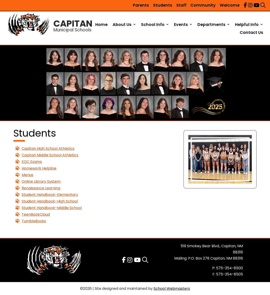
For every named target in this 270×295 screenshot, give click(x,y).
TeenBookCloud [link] (36, 214)
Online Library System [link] (41, 181)
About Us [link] (122, 24)
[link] (245, 5)
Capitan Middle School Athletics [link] (50, 155)
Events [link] (181, 24)
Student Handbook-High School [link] (50, 201)
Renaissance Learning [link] (41, 188)
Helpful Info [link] (247, 24)
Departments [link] (211, 24)
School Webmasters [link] (172, 288)
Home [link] (101, 24)
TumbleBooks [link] (34, 221)
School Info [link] (152, 24)
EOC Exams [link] (32, 161)
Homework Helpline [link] (39, 168)
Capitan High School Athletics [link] (48, 148)
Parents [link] (141, 5)
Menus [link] (27, 175)
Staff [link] (181, 5)
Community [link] (203, 5)
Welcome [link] (230, 5)
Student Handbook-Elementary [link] (50, 194)
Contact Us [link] (251, 32)
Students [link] (162, 5)
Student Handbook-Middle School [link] (52, 207)
